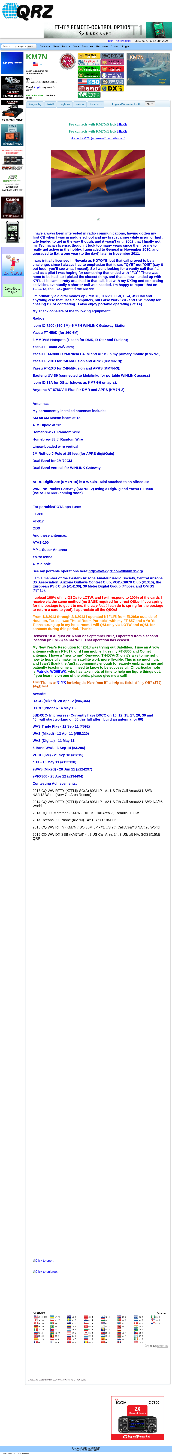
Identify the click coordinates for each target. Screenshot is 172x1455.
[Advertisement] (67, 1418)
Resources (102, 46)
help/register (123, 40)
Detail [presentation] (50, 104)
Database (45, 46)
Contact (115, 46)
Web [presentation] (80, 104)
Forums (66, 46)
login (110, 40)
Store (76, 46)
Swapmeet (87, 46)
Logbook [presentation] (65, 104)
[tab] (35, 104)
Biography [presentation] (35, 104)
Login (125, 46)
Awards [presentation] (96, 104)
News (56, 46)
